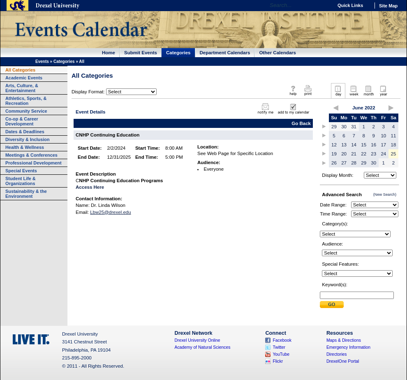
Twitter (279, 347)
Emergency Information (348, 347)
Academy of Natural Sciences (203, 347)
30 (344, 126)
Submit (332, 304)
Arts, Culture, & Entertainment (21, 88)
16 (373, 144)
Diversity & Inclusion (27, 139)
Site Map (388, 5)
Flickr (278, 361)
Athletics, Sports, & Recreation (25, 101)
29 (334, 126)
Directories (336, 354)
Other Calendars (277, 52)
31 (353, 126)
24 (383, 153)
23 (373, 153)
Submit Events (140, 52)
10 (383, 135)
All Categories (20, 69)
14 (353, 144)
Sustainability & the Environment (26, 194)
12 (334, 144)
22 (363, 153)
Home (108, 52)
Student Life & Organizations (20, 181)
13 (344, 144)
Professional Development (33, 162)
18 (393, 144)
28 (353, 162)
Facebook (282, 340)
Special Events (21, 170)
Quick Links (350, 5)
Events (42, 61)
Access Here (90, 187)
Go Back (301, 123)
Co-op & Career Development (21, 121)
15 (363, 144)
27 (344, 162)
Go (325, 5)
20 (344, 153)
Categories (178, 52)
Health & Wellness (24, 147)
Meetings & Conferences (31, 155)
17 (383, 144)
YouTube (281, 354)
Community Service (26, 111)
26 (334, 162)
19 (334, 153)
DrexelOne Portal (342, 361)
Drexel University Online (197, 340)
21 (353, 153)
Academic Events (23, 77)
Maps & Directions (343, 340)
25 (393, 153)
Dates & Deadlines (24, 131)
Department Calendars (225, 52)
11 (393, 135)
